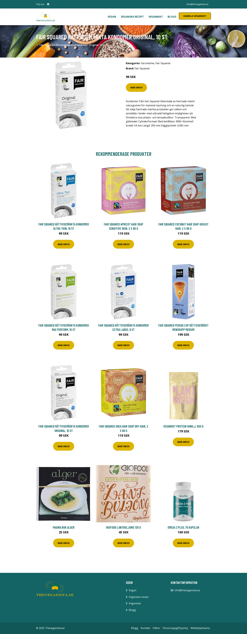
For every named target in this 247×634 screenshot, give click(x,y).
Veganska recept (132, 16)
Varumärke (147, 63)
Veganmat (156, 16)
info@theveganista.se (197, 4)
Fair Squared (162, 63)
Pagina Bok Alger (64, 527)
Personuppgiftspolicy (175, 628)
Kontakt (145, 628)
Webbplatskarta (200, 628)
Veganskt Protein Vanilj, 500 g (183, 426)
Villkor (156, 628)
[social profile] (48, 4)
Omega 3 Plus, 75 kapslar (183, 527)
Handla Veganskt (194, 15)
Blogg (172, 16)
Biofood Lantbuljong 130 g (123, 527)
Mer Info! (136, 87)
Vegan (112, 16)
